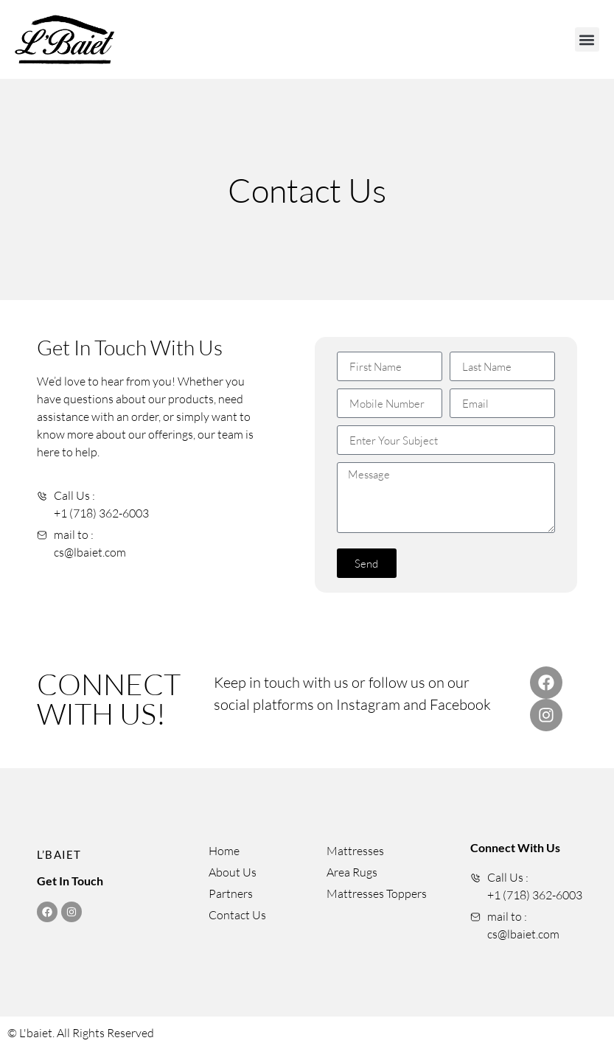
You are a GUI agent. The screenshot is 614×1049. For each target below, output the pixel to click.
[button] (587, 39)
